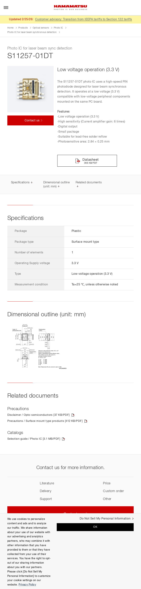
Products (23, 28)
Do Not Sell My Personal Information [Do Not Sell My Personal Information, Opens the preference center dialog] (105, 518)
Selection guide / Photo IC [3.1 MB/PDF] (35, 439)
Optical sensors (41, 28)
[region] (70, 551)
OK (95, 527)
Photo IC (58, 28)
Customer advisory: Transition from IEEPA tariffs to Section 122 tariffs (83, 19)
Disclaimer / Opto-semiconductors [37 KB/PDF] (40, 415)
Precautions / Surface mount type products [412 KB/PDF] (47, 421)
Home (10, 28)
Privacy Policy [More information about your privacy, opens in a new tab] (27, 584)
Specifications (20, 182)
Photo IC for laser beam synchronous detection (32, 32)
